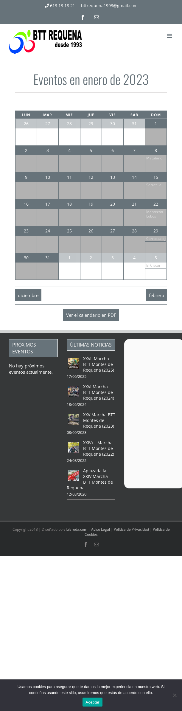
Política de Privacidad (131, 529)
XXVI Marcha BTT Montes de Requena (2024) (98, 392)
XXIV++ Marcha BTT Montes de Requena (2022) (98, 448)
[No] (175, 695)
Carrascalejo (156, 238)
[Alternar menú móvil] (170, 36)
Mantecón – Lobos (156, 214)
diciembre (28, 295)
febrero (156, 295)
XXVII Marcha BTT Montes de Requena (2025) (98, 364)
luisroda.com (76, 529)
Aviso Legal (100, 529)
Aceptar (92, 702)
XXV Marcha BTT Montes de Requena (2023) (99, 420)
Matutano (154, 158)
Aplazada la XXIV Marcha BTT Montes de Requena (90, 479)
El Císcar (153, 265)
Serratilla (153, 184)
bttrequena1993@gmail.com (109, 5)
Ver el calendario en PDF (91, 315)
